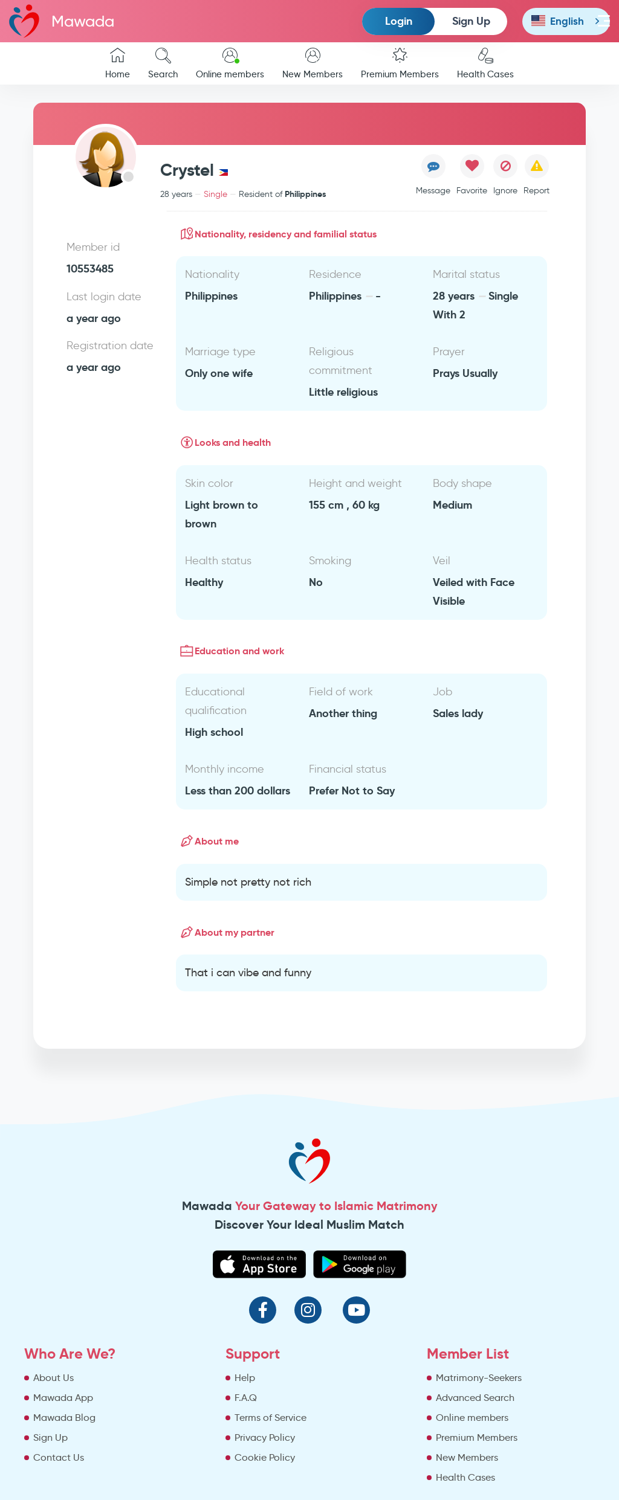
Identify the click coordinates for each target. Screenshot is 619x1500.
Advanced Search (475, 1397)
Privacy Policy (265, 1437)
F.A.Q (246, 1397)
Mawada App (63, 1397)
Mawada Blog (64, 1417)
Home (117, 64)
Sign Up (471, 21)
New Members (312, 64)
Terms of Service (270, 1417)
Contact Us (58, 1457)
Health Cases (485, 64)
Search (163, 64)
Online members (230, 64)
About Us (53, 1377)
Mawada (61, 20)
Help (245, 1377)
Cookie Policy (265, 1457)
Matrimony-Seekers (479, 1377)
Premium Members (400, 64)
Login (398, 21)
